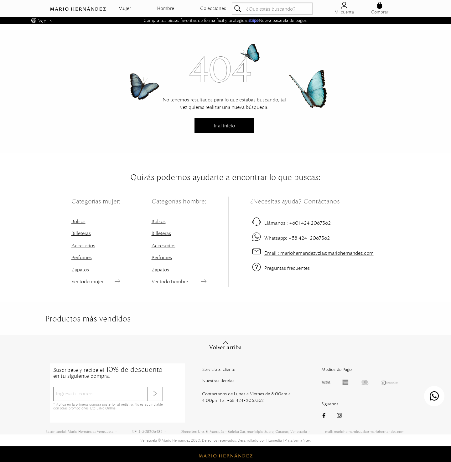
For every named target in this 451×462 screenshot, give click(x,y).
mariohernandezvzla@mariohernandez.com (319, 253)
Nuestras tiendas (218, 380)
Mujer (124, 8)
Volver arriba (225, 345)
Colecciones (213, 8)
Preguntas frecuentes (287, 268)
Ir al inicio (224, 125)
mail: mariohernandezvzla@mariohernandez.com (364, 431)
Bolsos (78, 221)
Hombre (165, 8)
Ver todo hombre (170, 281)
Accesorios (83, 245)
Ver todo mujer (87, 281)
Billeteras (81, 233)
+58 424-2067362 (297, 238)
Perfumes (81, 257)
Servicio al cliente (218, 369)
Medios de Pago (336, 369)
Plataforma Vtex (298, 440)
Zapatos (80, 269)
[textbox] (272, 9)
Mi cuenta (344, 8)
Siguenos (329, 404)
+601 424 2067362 (297, 223)
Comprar (379, 8)
